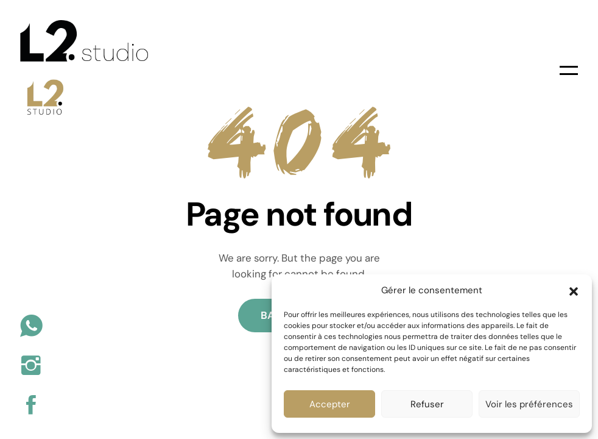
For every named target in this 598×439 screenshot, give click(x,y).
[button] (574, 290)
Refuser (427, 404)
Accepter (329, 404)
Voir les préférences (529, 404)
